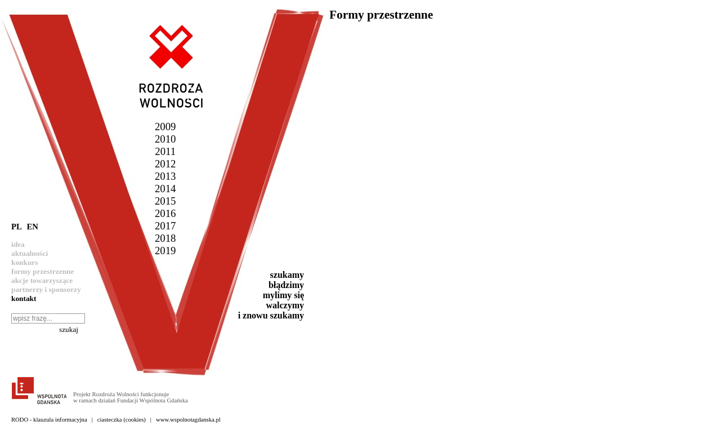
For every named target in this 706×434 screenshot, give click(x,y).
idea (18, 244)
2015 (165, 201)
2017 (165, 226)
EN (32, 226)
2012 (165, 164)
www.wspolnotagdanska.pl (188, 420)
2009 (165, 126)
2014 (165, 188)
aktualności (29, 253)
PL (16, 226)
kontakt (23, 298)
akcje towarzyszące (42, 280)
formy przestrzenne (42, 271)
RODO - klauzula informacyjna (49, 420)
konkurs (24, 262)
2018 (165, 238)
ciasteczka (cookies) (121, 420)
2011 (165, 151)
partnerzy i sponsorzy (46, 289)
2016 (165, 213)
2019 (165, 250)
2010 (165, 139)
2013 (165, 176)
